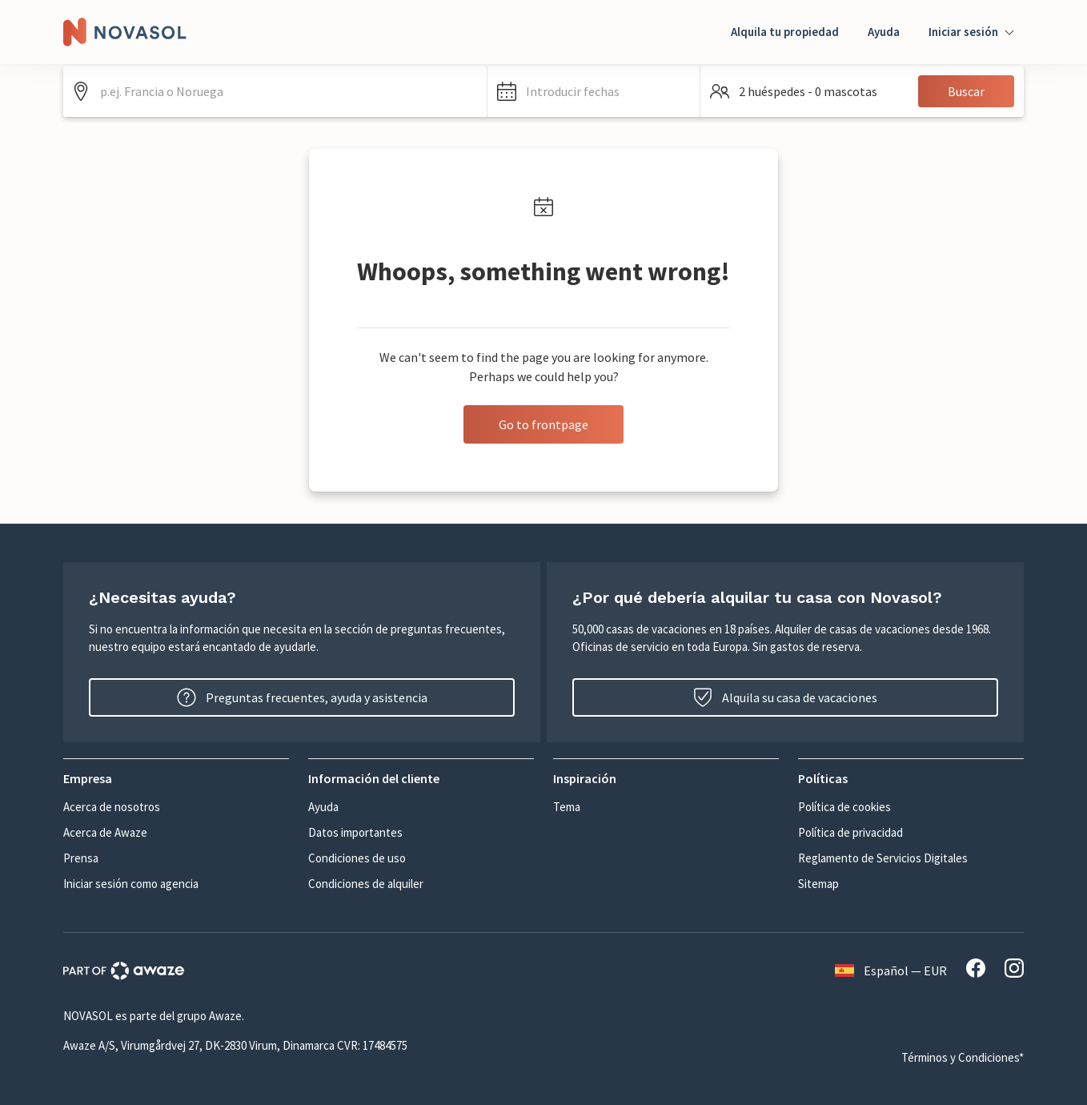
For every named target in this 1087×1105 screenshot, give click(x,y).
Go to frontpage (543, 424)
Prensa (80, 858)
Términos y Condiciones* (962, 1057)
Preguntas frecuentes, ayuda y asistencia (302, 697)
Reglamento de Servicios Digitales (883, 858)
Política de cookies (844, 806)
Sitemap (818, 883)
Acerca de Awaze (105, 832)
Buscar (966, 91)
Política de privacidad (850, 832)
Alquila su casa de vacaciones (785, 697)
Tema (566, 806)
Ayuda (884, 31)
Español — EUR (891, 970)
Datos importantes (355, 832)
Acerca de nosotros (111, 806)
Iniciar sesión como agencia (131, 883)
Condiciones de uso (357, 858)
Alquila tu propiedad (785, 31)
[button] (593, 91)
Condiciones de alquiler (365, 883)
